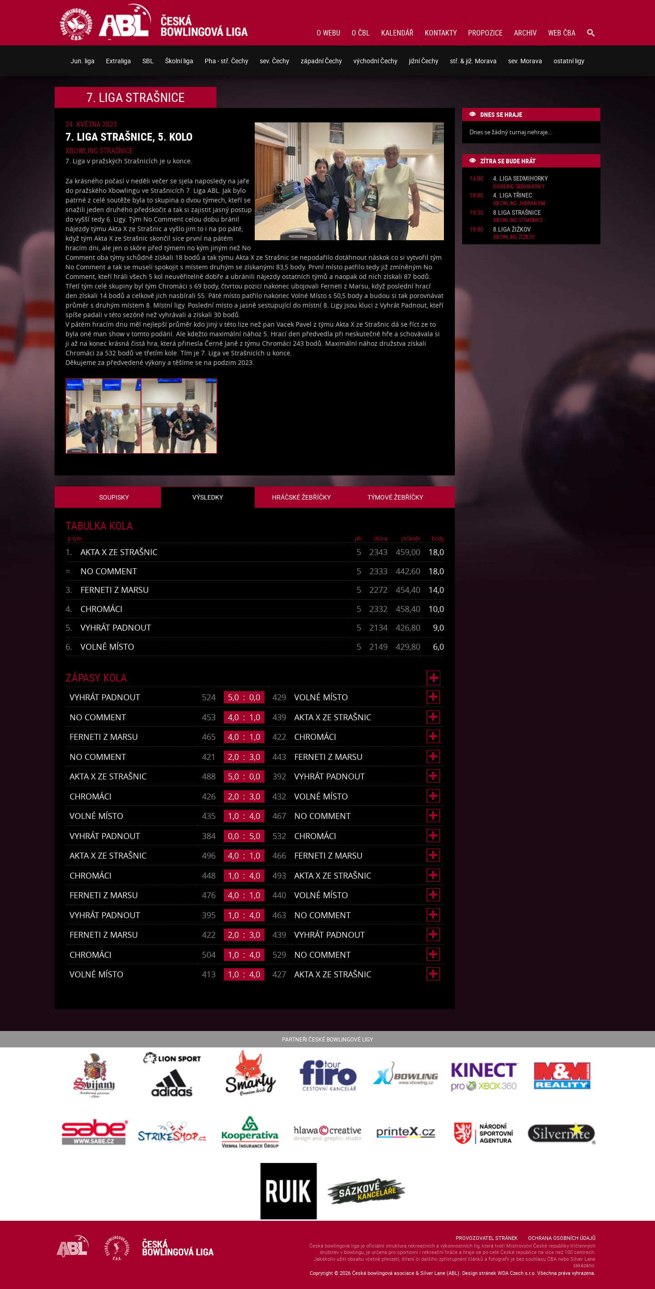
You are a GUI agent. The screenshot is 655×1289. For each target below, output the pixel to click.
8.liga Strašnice (517, 213)
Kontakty (441, 33)
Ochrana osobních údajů (561, 1237)
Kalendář (397, 33)
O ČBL (361, 33)
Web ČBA (561, 33)
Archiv (525, 33)
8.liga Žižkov (512, 229)
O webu (328, 33)
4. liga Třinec (512, 195)
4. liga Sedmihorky (520, 178)
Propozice (485, 33)
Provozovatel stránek (487, 1237)
